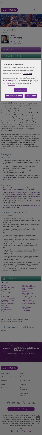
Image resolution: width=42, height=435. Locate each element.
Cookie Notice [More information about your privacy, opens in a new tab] (11, 85)
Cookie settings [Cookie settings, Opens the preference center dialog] (20, 90)
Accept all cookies (31, 95)
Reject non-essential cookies (14, 95)
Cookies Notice (27, 73)
